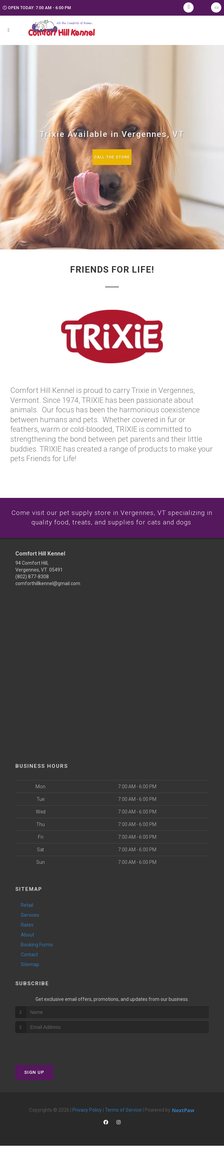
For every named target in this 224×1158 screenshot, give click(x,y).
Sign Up (34, 1084)
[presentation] (51, 1058)
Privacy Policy (87, 1122)
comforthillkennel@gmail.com (47, 595)
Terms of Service (123, 1122)
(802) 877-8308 (32, 588)
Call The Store (112, 156)
